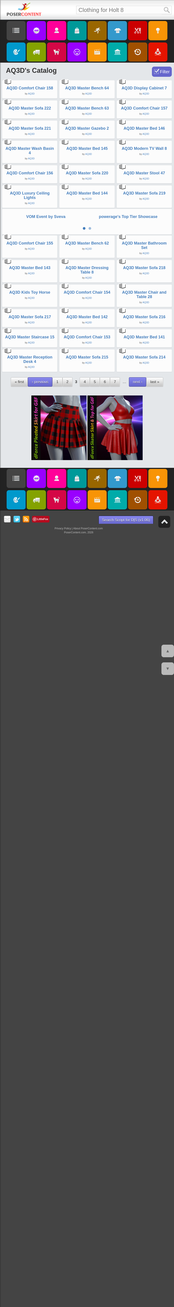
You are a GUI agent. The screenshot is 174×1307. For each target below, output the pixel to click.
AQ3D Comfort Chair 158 (29, 152)
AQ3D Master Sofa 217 (30, 965)
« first (19, 1159)
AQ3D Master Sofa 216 (144, 965)
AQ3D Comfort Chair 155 (29, 699)
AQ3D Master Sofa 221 (30, 321)
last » (154, 1159)
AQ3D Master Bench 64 (87, 152)
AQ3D (31, 158)
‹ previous (40, 1159)
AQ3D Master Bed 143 (29, 788)
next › (137, 1159)
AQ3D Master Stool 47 (144, 494)
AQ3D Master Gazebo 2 (87, 321)
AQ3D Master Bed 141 (144, 1050)
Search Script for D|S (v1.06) (126, 1297)
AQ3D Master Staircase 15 (29, 1050)
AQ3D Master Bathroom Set (144, 701)
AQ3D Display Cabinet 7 (144, 152)
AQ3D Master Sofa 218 (144, 788)
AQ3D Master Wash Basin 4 (30, 408)
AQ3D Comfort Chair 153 (87, 1050)
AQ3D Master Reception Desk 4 (29, 1136)
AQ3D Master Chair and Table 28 (144, 879)
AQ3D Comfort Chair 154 (87, 877)
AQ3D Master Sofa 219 (144, 579)
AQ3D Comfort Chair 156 (29, 494)
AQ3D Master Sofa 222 (30, 237)
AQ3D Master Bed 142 (87, 965)
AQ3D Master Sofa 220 (87, 494)
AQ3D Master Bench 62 (87, 699)
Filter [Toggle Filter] (165, 71)
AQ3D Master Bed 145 (87, 406)
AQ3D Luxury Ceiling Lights (30, 581)
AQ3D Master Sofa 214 (144, 1134)
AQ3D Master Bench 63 (87, 237)
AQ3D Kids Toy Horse (29, 877)
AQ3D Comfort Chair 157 (144, 237)
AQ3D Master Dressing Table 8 (86, 790)
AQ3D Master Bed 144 (87, 579)
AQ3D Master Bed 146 (144, 321)
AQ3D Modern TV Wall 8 (144, 406)
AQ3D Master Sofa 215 (87, 1134)
